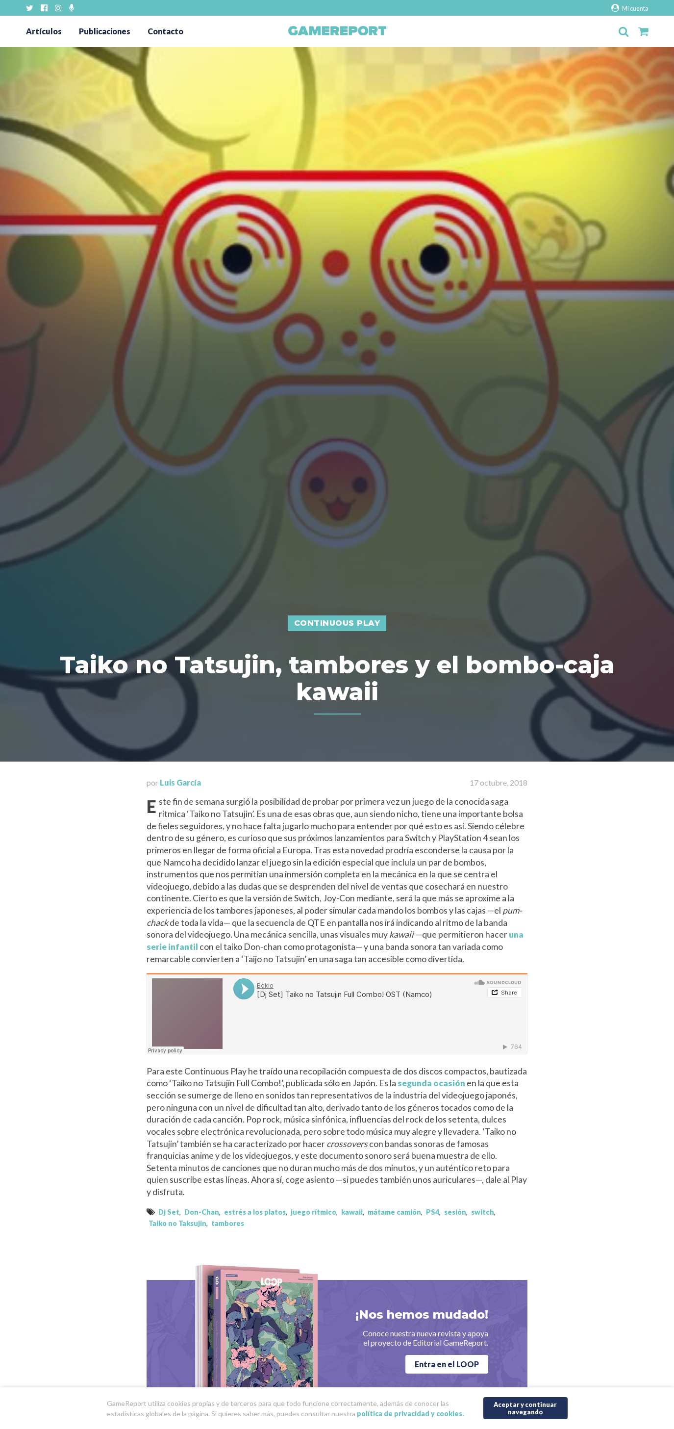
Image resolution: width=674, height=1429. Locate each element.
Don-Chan (201, 1212)
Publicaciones (104, 31)
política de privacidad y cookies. (410, 1413)
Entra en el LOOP (447, 1364)
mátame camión (394, 1212)
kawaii (352, 1212)
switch (482, 1212)
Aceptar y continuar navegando (525, 1408)
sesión (455, 1212)
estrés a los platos (255, 1212)
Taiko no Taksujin (177, 1223)
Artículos (44, 31)
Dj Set (168, 1212)
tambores (227, 1223)
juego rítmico (313, 1212)
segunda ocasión (431, 1083)
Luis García (180, 782)
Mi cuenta (629, 8)
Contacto (165, 31)
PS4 (432, 1212)
